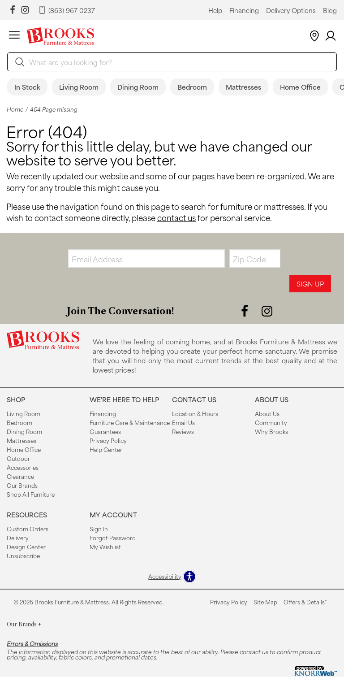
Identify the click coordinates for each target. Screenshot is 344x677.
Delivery (18, 537)
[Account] (330, 36)
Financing (244, 10)
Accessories (23, 467)
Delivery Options (291, 10)
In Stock (27, 87)
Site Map (265, 601)
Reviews (183, 431)
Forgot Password (113, 537)
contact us (176, 217)
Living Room (79, 87)
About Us (267, 413)
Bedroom (192, 87)
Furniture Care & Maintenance (130, 422)
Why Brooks (271, 431)
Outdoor (18, 458)
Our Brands (22, 485)
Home (15, 109)
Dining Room (138, 87)
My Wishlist (105, 546)
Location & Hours (195, 413)
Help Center (106, 449)
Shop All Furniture (31, 494)
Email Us (183, 422)
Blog (330, 10)
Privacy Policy (108, 440)
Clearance (20, 476)
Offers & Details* (305, 601)
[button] (14, 36)
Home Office (300, 87)
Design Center (26, 546)
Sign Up (310, 283)
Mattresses (243, 87)
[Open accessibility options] (171, 576)
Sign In (99, 528)
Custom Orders (27, 528)
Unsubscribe (23, 555)
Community (271, 422)
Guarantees (105, 431)
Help (215, 10)
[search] (172, 61)
